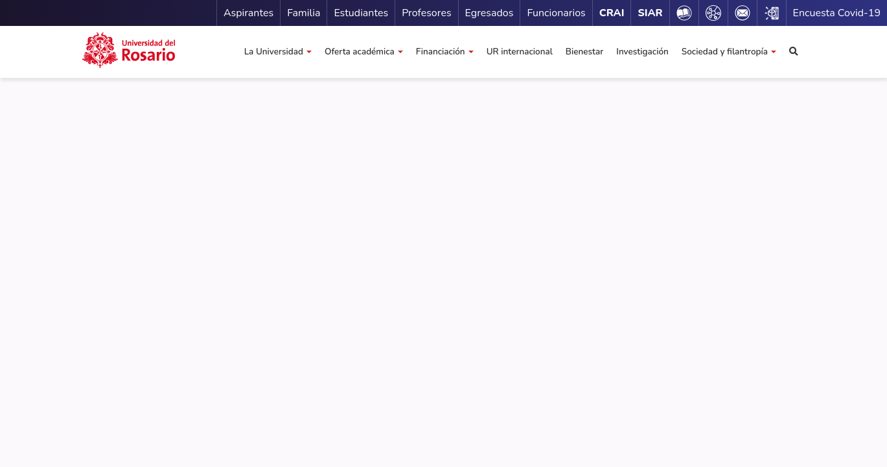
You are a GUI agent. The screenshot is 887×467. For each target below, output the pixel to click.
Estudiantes (361, 13)
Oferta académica (360, 51)
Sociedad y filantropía (725, 51)
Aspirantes (248, 13)
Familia (303, 13)
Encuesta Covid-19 (837, 13)
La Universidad (273, 51)
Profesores (426, 13)
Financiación (440, 51)
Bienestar (584, 51)
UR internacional (520, 51)
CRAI (612, 13)
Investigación (642, 51)
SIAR (650, 13)
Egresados (489, 13)
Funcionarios (556, 13)
